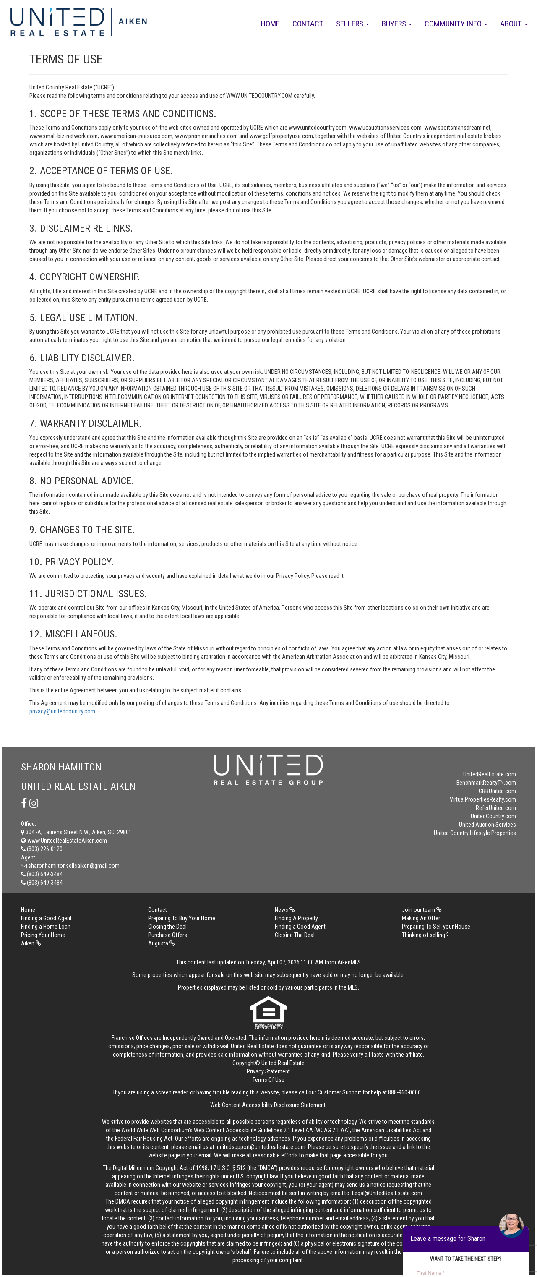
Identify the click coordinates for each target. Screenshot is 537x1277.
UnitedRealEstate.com (489, 774)
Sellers (352, 24)
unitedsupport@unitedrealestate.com (261, 1147)
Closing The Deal (295, 935)
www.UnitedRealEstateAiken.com (64, 840)
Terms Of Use (268, 1079)
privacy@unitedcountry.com (62, 711)
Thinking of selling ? (425, 935)
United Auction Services (487, 824)
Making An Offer (421, 918)
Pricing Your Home (43, 935)
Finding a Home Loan (45, 926)
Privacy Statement (268, 1071)
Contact (307, 24)
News (285, 909)
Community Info (456, 24)
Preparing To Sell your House (436, 926)
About (514, 24)
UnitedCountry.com (493, 816)
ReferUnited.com (496, 807)
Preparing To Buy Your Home (181, 918)
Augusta (161, 943)
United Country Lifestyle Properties (475, 833)
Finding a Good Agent (46, 918)
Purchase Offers (167, 935)
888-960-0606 (404, 1092)
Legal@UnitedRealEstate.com (387, 1193)
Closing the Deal (167, 926)
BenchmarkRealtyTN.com (486, 782)
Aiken (31, 943)
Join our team (422, 909)
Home (270, 24)
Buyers (397, 24)
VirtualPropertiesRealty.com (483, 799)
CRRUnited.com (497, 791)
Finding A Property (296, 918)
